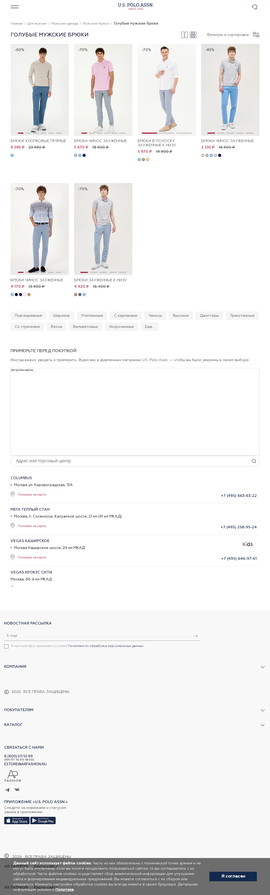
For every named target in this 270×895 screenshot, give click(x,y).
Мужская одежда (64, 23)
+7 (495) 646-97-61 (239, 559)
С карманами (125, 316)
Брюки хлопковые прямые (38, 141)
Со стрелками (27, 327)
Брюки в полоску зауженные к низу (157, 143)
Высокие (181, 316)
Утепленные (92, 316)
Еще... (150, 327)
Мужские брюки (96, 23)
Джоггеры (209, 316)
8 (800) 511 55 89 (18, 756)
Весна (56, 327)
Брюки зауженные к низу (100, 280)
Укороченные (121, 327)
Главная (17, 23)
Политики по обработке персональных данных (105, 646)
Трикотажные (242, 316)
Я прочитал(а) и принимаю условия (77, 646)
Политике (64, 890)
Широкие (61, 316)
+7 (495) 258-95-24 (239, 527)
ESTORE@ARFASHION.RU (25, 764)
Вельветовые (85, 327)
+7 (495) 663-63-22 (239, 496)
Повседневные (28, 316)
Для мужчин (37, 23)
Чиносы (155, 316)
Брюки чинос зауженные (100, 141)
